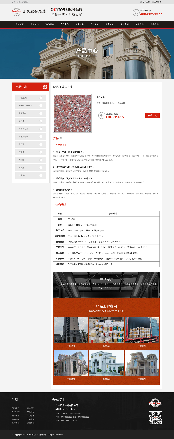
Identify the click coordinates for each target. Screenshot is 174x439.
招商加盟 (110, 24)
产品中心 (65, 24)
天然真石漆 (23, 129)
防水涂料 (22, 175)
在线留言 (157, 2)
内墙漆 (21, 160)
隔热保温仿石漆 (25, 105)
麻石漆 (21, 121)
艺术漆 (21, 152)
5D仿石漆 (49, 24)
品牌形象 (95, 24)
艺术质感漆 (23, 136)
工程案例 (125, 24)
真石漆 (21, 144)
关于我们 (140, 24)
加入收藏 (146, 2)
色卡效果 (80, 24)
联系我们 (155, 24)
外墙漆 (21, 168)
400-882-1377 (65, 409)
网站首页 (20, 24)
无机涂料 (35, 24)
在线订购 (152, 115)
